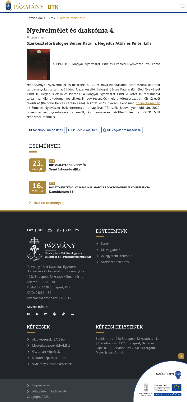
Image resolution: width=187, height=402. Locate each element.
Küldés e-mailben (83, 130)
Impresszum (41, 385)
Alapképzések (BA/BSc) (48, 339)
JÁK (59, 230)
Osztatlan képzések (46, 352)
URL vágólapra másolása (122, 130)
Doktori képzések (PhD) (49, 358)
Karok (105, 243)
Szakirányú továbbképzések (52, 364)
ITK (77, 230)
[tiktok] (63, 314)
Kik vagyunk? (110, 250)
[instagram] (37, 314)
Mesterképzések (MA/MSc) (51, 345)
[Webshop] (72, 314)
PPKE (30, 230)
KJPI (68, 230)
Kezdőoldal (35, 18)
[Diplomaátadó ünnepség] (58, 166)
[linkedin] (45, 314)
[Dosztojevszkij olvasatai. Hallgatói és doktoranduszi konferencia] (90, 189)
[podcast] (54, 314)
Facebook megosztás (46, 130)
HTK (40, 230)
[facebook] (30, 314)
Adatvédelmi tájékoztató (49, 391)
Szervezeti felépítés (115, 262)
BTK (50, 230)
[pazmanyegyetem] (89, 6)
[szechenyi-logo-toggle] (181, 356)
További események (46, 203)
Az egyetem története (116, 256)
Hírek (51, 18)
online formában (148, 103)
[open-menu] (182, 6)
